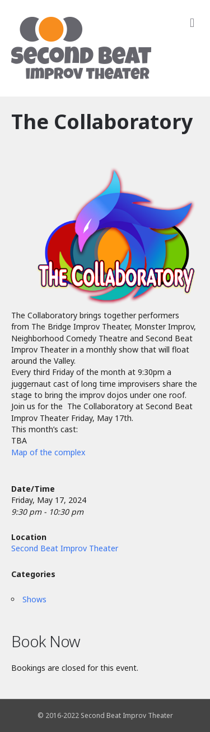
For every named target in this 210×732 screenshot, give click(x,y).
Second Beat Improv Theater (64, 548)
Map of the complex (48, 452)
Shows (34, 599)
